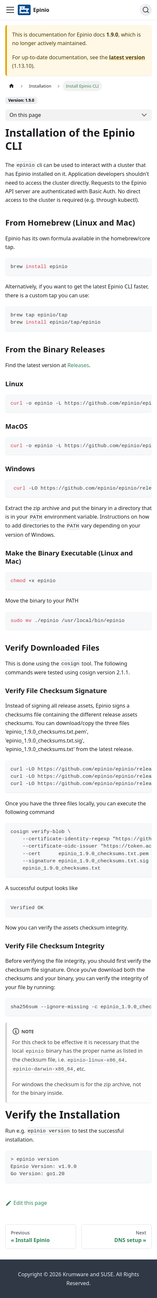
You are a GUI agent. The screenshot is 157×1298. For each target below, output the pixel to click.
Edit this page (26, 1202)
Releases (78, 365)
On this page (25, 115)
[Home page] (11, 86)
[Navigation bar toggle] (10, 10)
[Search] (146, 10)
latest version (127, 57)
